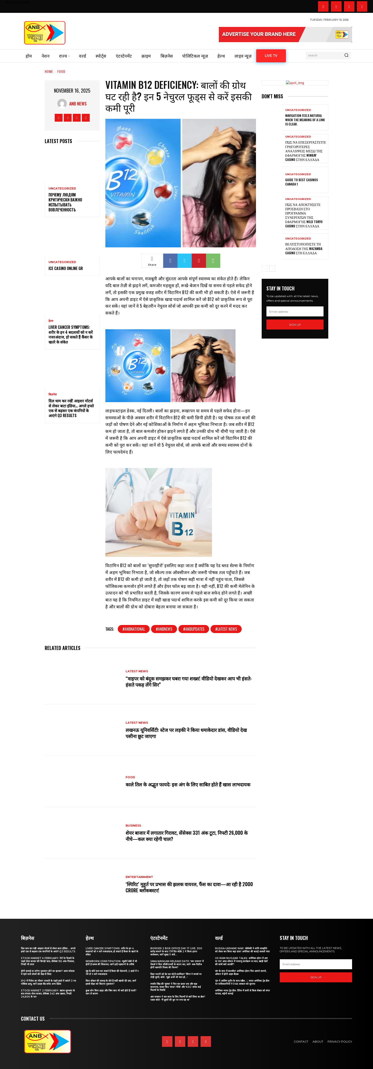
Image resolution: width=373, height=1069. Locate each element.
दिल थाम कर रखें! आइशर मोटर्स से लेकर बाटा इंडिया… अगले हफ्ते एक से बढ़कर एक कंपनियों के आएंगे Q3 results (71, 408)
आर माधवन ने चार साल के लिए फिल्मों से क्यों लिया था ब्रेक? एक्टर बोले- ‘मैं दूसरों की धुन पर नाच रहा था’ (177, 998)
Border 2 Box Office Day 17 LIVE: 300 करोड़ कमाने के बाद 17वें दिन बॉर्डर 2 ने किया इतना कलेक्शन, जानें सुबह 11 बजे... (176, 951)
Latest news (137, 671)
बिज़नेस (53, 394)
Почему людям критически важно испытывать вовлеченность (65, 202)
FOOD (61, 71)
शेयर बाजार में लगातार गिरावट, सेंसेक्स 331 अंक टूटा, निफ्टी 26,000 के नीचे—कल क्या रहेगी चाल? (187, 835)
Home (49, 71)
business (133, 825)
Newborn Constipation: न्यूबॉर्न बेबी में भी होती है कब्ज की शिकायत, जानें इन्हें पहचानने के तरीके (111, 963)
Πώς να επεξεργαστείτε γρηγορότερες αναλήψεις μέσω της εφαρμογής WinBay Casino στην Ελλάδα (305, 151)
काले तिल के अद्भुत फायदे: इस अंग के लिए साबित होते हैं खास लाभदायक (188, 784)
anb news (78, 103)
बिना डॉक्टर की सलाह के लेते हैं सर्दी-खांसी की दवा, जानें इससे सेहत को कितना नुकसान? (111, 982)
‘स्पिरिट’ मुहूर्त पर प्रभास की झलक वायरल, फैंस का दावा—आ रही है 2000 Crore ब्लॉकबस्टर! (189, 887)
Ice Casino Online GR (66, 268)
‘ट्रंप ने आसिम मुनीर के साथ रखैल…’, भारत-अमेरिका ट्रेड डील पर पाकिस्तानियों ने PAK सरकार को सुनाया (242, 982)
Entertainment (139, 877)
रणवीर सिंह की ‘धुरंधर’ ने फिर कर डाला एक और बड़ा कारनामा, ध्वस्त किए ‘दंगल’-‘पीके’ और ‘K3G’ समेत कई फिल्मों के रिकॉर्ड (175, 987)
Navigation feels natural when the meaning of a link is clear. (305, 119)
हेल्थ (51, 321)
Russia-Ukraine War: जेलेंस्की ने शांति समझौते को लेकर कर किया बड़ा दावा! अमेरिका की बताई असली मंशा (242, 950)
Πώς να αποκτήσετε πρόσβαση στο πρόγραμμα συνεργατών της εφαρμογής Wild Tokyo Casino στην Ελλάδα (304, 215)
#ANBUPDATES (193, 629)
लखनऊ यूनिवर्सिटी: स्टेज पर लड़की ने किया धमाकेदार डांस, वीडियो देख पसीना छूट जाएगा (186, 732)
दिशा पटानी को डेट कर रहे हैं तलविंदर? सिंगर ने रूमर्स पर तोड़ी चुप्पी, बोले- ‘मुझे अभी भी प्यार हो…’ (175, 976)
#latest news (226, 629)
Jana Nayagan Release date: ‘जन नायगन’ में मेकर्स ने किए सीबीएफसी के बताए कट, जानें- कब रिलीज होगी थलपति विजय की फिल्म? (177, 964)
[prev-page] (265, 268)
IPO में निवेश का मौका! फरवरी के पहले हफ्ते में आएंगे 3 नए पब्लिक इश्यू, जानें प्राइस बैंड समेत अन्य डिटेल (48, 982)
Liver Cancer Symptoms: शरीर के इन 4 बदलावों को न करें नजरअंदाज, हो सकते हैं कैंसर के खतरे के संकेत (71, 334)
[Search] (346, 55)
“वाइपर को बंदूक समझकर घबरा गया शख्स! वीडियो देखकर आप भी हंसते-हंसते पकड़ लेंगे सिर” (189, 681)
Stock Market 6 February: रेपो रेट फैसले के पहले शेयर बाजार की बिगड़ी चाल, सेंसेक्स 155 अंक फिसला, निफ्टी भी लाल (47, 961)
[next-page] (272, 268)
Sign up (295, 324)
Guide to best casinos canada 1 (301, 181)
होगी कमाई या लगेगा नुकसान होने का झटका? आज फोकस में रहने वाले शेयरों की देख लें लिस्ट (47, 972)
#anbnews (164, 629)
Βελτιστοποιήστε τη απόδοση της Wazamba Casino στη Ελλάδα (303, 248)
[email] (295, 311)
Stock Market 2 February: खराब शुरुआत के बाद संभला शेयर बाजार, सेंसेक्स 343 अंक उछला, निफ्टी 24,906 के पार (48, 993)
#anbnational (134, 629)
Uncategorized (62, 188)
